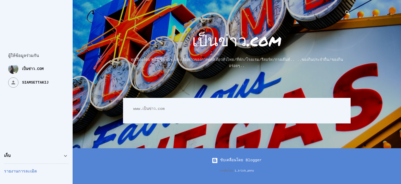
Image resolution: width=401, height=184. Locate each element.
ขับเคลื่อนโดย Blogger (237, 160)
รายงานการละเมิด (20, 171)
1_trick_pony (244, 170)
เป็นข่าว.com (237, 40)
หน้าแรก (237, 84)
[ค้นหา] (347, 14)
